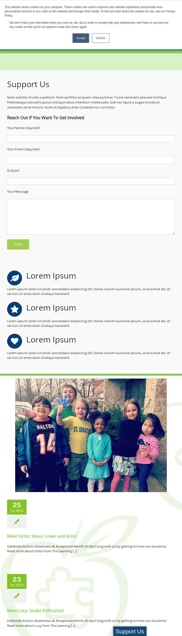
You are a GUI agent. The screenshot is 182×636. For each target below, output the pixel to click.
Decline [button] (100, 38)
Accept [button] (81, 38)
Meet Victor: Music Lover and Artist (42, 536)
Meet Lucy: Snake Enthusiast (35, 610)
